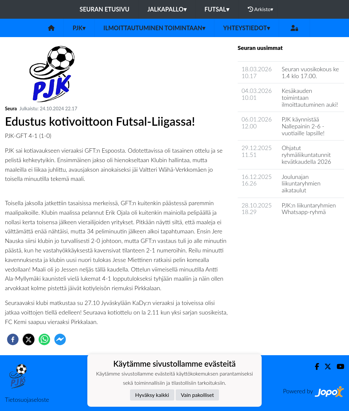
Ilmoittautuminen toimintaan (154, 28)
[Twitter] (325, 366)
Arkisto (260, 9)
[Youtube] (337, 366)
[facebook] (13, 339)
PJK (79, 28)
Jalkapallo (166, 9)
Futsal (217, 9)
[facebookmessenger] (60, 339)
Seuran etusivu (105, 9)
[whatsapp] (44, 339)
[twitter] (28, 339)
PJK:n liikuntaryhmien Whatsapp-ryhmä (309, 209)
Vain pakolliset (197, 395)
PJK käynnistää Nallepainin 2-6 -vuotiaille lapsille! (303, 126)
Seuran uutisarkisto (267, 230)
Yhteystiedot (246, 28)
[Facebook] (314, 366)
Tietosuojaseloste (27, 399)
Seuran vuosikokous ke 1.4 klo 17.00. (310, 72)
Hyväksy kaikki (152, 395)
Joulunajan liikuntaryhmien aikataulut (301, 183)
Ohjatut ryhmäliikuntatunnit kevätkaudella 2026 (306, 154)
